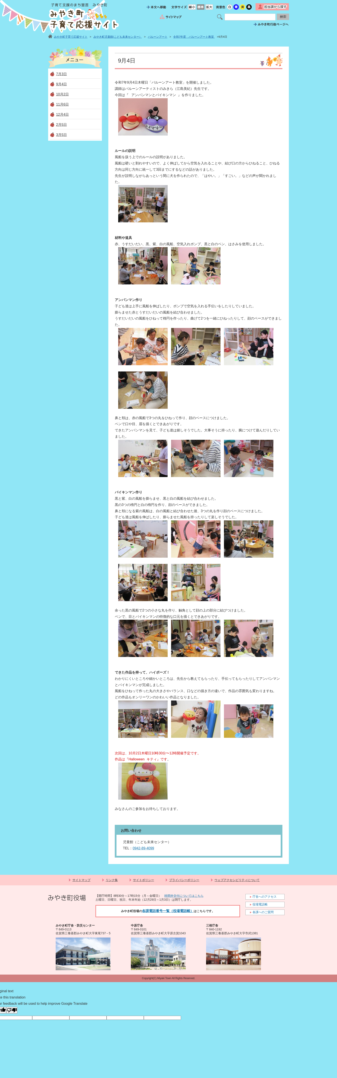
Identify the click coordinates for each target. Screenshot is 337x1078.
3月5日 (61, 135)
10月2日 (62, 94)
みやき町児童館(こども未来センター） (117, 36)
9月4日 (61, 84)
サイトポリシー (143, 880)
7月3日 (61, 74)
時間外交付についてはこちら (184, 895)
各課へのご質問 (263, 912)
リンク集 (112, 880)
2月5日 (61, 124)
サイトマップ (81, 880)
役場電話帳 (260, 904)
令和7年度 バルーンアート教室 (194, 36)
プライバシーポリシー (184, 880)
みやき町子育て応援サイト (70, 36)
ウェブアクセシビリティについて (237, 880)
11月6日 (62, 104)
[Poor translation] (11, 1010)
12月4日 (62, 114)
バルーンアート (157, 36)
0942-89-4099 (143, 848)
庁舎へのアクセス (265, 896)
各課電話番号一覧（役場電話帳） (168, 911)
